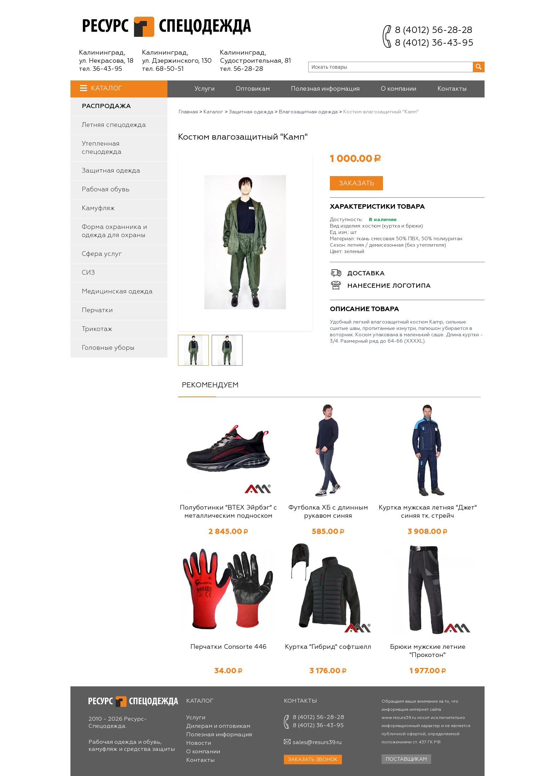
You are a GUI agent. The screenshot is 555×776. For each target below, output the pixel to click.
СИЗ (88, 273)
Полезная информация (325, 89)
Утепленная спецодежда (101, 148)
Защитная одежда (111, 171)
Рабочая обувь (106, 189)
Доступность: (346, 219)
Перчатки (97, 310)
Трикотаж (97, 329)
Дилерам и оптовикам (218, 726)
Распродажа (106, 106)
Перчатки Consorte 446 (228, 647)
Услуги (204, 89)
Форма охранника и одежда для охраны (114, 231)
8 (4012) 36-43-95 (434, 43)
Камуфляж (98, 208)
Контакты (452, 89)
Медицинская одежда (117, 291)
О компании (398, 89)
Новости (198, 743)
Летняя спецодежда (114, 125)
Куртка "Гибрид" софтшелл (328, 647)
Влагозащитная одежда (308, 111)
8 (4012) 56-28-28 (433, 30)
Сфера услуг (102, 254)
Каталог (105, 88)
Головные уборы (108, 348)
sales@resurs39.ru (317, 743)
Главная (188, 111)
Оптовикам (253, 89)
